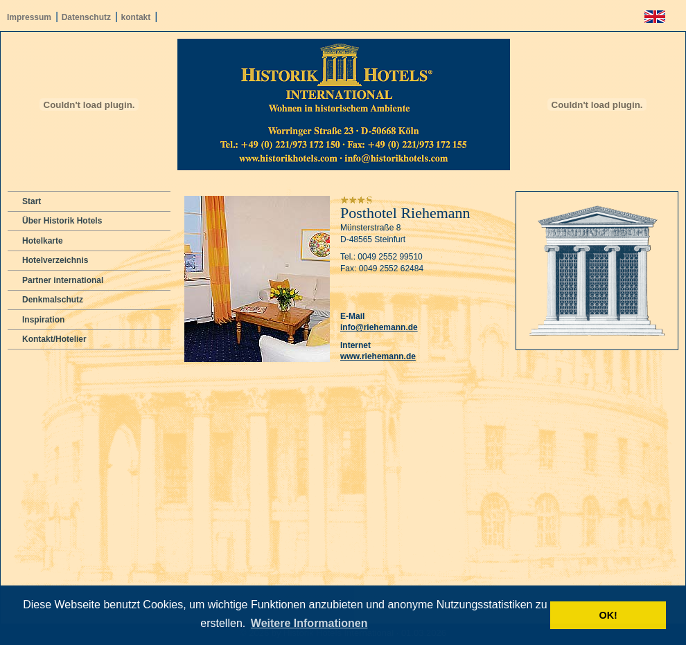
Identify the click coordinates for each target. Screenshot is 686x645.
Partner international (62, 280)
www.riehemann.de (378, 356)
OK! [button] (608, 615)
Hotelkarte (42, 241)
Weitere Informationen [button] (309, 623)
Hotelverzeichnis (55, 260)
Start (31, 201)
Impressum (29, 17)
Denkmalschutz (52, 300)
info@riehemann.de (379, 327)
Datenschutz (86, 17)
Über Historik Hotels (62, 221)
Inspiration (43, 320)
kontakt (136, 17)
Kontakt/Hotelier (54, 339)
